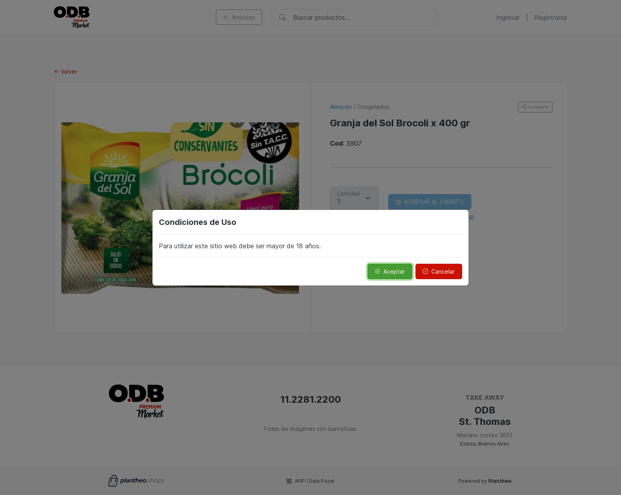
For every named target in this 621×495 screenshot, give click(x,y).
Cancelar (439, 271)
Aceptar (390, 271)
